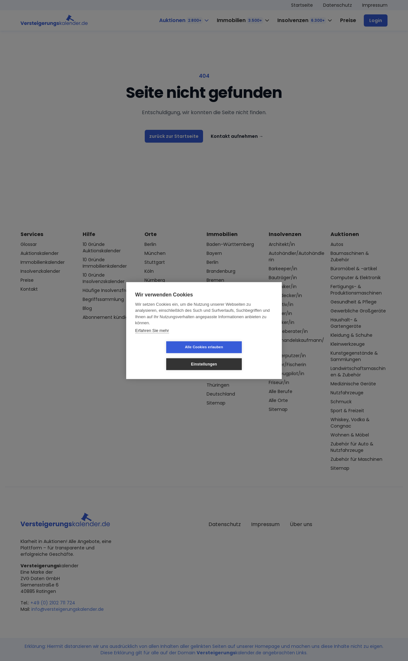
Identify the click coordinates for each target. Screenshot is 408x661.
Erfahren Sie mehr (152, 338)
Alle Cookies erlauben (166, 356)
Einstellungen (242, 355)
